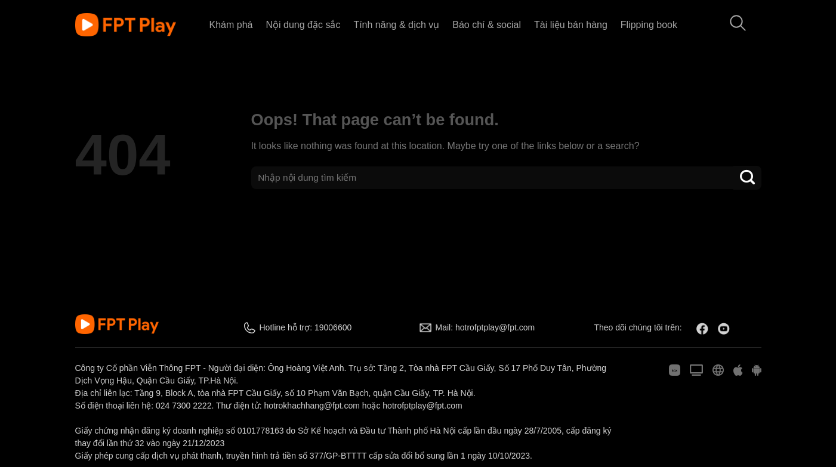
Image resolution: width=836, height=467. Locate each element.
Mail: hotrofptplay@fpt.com (485, 327)
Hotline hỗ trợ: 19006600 (306, 327)
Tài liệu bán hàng (570, 25)
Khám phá (231, 25)
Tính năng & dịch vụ (396, 25)
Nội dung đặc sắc (303, 25)
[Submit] (747, 177)
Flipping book (649, 25)
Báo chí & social (486, 25)
